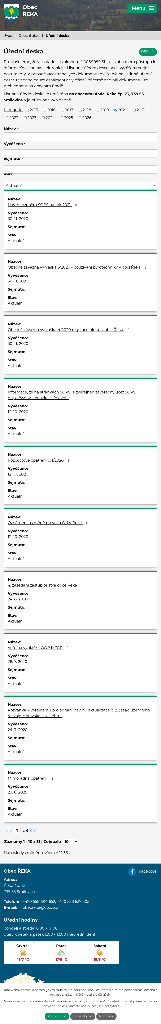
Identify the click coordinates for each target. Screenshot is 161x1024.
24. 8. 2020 (18, 599)
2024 (50, 117)
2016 (51, 110)
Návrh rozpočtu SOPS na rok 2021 (43, 205)
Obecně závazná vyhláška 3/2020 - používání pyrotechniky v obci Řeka (78, 267)
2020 (122, 110)
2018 (87, 110)
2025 (68, 117)
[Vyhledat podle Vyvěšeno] (80, 153)
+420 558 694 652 (39, 901)
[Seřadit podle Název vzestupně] (18, 127)
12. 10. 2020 (18, 411)
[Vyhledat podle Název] (80, 136)
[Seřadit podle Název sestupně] (18, 129)
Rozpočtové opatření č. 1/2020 (39, 460)
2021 (141, 110)
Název (10, 129)
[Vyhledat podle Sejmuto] (80, 169)
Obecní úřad (29, 35)
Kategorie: (13, 109)
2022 (13, 117)
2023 (31, 117)
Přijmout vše (57, 1016)
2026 (86, 117)
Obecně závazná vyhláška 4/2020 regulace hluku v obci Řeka (69, 329)
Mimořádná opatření (31, 778)
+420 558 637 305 (73, 901)
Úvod (7, 35)
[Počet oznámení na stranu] (70, 841)
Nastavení (106, 1016)
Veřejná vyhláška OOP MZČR (39, 647)
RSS (148, 51)
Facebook (148, 871)
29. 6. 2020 (17, 792)
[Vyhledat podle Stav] (80, 186)
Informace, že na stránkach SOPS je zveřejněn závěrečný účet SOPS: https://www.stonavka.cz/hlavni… (72, 395)
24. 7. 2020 (17, 729)
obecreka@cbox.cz (40, 907)
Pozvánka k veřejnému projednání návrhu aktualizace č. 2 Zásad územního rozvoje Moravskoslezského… (79, 713)
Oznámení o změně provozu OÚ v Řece (49, 523)
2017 (69, 110)
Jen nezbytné (82, 1016)
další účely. (103, 995)
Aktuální (16, 240)
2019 (104, 110)
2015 (34, 110)
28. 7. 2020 (17, 661)
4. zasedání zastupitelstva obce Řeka (42, 585)
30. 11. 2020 (18, 218)
